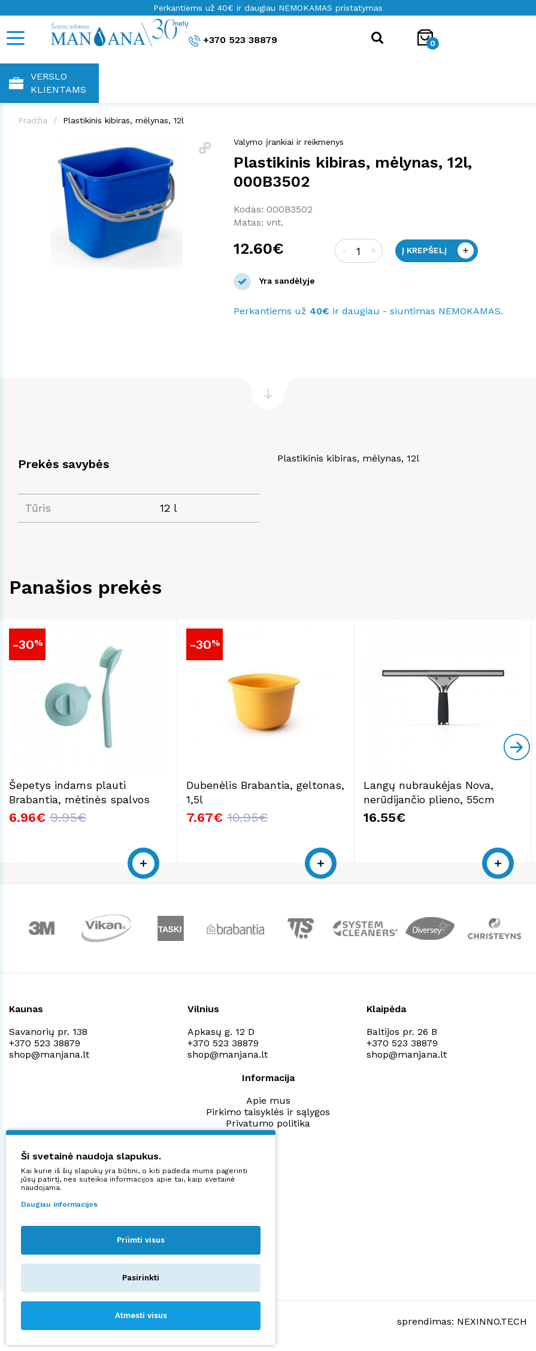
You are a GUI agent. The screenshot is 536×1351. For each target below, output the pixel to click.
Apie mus (268, 1100)
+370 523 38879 (233, 40)
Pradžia (32, 120)
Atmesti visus (141, 1315)
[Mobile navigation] (15, 38)
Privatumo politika (268, 1123)
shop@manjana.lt (49, 1054)
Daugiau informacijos (59, 1204)
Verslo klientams (47, 83)
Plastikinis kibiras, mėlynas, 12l (123, 120)
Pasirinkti (140, 1277)
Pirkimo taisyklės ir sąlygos (268, 1112)
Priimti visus (141, 1239)
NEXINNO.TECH (492, 1321)
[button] (204, 147)
